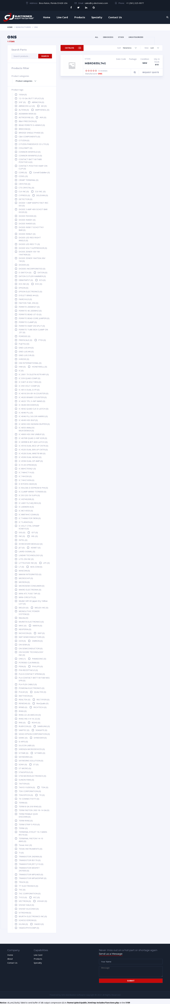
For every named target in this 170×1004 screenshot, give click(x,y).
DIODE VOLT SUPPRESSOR (33, 248)
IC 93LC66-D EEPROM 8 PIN (33, 487)
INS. (34, 536)
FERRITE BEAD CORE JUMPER (34, 318)
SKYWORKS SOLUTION (31, 760)
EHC (38, 284)
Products (79, 17)
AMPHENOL (42, 109)
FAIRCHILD (25, 299)
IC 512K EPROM (28, 464)
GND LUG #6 (26, 351)
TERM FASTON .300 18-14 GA (34, 810)
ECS (42, 280)
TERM (23, 802)
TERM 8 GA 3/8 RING (30, 806)
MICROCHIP (26, 578)
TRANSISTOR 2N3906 (30, 856)
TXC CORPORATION (30, 893)
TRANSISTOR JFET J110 (31, 864)
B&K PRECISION (28, 121)
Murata (23, 617)
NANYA (37, 625)
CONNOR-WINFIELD (30, 151)
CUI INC (24, 191)
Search (45, 56)
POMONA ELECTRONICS (31, 688)
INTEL (23, 540)
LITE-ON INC (26, 559)
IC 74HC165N (26, 480)
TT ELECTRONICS (28, 886)
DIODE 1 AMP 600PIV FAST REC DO (33, 204)
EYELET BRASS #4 (28, 295)
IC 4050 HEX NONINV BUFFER (34, 424)
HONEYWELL (39, 366)
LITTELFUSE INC (28, 563)
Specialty (96, 17)
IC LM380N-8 (26, 506)
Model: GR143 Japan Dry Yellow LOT (33, 602)
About (10, 958)
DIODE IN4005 (27, 223)
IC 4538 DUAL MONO (30, 457)
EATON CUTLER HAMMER (32, 276)
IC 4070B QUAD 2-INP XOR (33, 438)
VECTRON (25, 901)
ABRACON (38, 102)
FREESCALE (25, 340)
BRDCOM (24, 129)
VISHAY (42, 901)
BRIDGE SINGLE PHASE (31, 132)
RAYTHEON (26, 695)
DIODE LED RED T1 (29, 244)
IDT (34, 532)
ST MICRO (25, 768)
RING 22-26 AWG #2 (30, 714)
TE (42, 795)
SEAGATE (41, 730)
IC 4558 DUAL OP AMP (31, 461)
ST (36, 764)
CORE (23, 172)
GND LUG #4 (26, 347)
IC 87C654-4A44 (28, 484)
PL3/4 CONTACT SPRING (32, 674)
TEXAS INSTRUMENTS (30, 848)
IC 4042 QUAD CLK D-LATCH (33, 408)
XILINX (23, 924)
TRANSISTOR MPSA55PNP (32, 878)
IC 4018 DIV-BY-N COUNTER (33, 393)
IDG (22, 532)
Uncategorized (136, 37)
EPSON (23, 287)
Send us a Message (110, 953)
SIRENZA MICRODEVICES (32, 749)
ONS (22, 658)
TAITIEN (24, 783)
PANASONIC (39, 658)
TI (21, 852)
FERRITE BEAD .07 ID (30, 314)
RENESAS (24, 703)
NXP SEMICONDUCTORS (31, 637)
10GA (23, 94)
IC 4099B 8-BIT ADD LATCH (33, 442)
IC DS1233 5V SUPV (29, 495)
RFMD (23, 707)
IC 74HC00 (25, 476)
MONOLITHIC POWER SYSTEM (29, 612)
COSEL (23, 176)
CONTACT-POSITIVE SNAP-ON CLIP (33, 167)
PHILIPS (37, 666)
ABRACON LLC (27, 106)
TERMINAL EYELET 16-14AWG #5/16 (33, 833)
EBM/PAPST (26, 280)
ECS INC (24, 284)
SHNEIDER (40, 737)
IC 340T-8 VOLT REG (30, 382)
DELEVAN (42, 195)
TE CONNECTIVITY (29, 798)
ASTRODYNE (26, 117)
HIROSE (24, 359)
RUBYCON (25, 726)
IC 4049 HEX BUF (28, 420)
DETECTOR (25, 199)
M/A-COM (36, 566)
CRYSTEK (24, 184)
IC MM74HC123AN (29, 514)
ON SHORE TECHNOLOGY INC (31, 653)
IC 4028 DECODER (29, 404)
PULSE (23, 692)
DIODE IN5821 (27, 234)
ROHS (36, 722)
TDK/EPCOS (26, 795)
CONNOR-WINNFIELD (30, 155)
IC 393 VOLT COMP (29, 385)
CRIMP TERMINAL (28, 180)
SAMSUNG (43, 726)
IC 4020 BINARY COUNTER (33, 397)
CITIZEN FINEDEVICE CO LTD (34, 144)
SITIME (23, 753)
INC (22, 536)
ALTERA (24, 109)
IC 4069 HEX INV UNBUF (31, 434)
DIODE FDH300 (27, 216)
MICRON (24, 582)
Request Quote (151, 72)
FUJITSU (24, 343)
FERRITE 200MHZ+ (29, 306)
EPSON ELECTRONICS (30, 291)
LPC (46, 563)
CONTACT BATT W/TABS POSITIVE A (30, 160)
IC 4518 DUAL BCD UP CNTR (33, 445)
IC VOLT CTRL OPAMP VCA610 (29, 527)
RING (23, 711)
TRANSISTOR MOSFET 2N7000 (29, 869)
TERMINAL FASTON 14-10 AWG (31, 839)
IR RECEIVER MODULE (30, 544)
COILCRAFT (25, 148)
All (96, 37)
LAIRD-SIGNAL (27, 551)
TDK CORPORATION (30, 791)
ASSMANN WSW (27, 113)
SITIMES (40, 753)
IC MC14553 (26, 510)
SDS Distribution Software (73, 994)
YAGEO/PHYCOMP (29, 927)
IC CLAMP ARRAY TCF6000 (32, 491)
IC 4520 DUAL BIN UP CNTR (33, 449)
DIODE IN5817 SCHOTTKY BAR (31, 228)
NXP (41, 633)
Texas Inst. (25, 845)
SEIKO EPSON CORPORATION (34, 734)
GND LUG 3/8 (26, 355)
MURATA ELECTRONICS (31, 621)
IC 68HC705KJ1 (27, 468)
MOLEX (23, 607)
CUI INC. (40, 191)
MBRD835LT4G (95, 63)
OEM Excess (108, 37)
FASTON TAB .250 (28, 303)
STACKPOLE (26, 772)
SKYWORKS (25, 756)
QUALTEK (40, 692)
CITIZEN (24, 140)
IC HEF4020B (26, 499)
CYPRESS (24, 195)
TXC (22, 889)
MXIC (22, 625)
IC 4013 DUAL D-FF (29, 389)
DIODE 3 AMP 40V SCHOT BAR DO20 (33, 210)
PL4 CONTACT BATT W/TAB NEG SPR (34, 679)
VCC (36, 897)
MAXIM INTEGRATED (30, 574)
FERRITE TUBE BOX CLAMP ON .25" (33, 331)
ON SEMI (24, 644)
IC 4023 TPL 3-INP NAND (32, 401)
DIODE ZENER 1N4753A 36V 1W (32, 259)
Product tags (17, 89)
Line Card (62, 17)
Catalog (69, 48)
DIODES (24, 264)
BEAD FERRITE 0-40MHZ (32, 125)
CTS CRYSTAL (26, 187)
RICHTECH (39, 707)
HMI (22, 366)
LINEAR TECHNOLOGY (31, 555)
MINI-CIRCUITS (27, 597)
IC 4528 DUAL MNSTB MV (32, 453)
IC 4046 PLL (26, 412)
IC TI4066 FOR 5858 (30, 518)
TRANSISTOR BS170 (30, 860)
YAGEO (39, 924)
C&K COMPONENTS (29, 136)
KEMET (36, 547)
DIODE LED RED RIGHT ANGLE (30, 239)
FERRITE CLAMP (28, 322)
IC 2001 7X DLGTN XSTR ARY (34, 374)
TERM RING (26, 820)
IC (21, 370)
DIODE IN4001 (27, 219)
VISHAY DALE (26, 905)
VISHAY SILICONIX (29, 908)
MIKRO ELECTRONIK (30, 589)
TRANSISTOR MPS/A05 (31, 874)
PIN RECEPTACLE (28, 670)
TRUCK (23, 882)
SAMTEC (24, 730)
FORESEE (24, 336)
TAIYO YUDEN (27, 787)
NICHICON (25, 633)
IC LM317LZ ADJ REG (30, 503)
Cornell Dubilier (41, 172)
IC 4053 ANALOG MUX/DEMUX (26, 429)
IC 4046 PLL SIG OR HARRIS (33, 416)
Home (46, 17)
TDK (44, 787)
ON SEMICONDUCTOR (30, 648)
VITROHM (25, 912)
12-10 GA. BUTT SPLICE (31, 98)
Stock (121, 37)
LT (21, 566)
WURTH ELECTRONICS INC (33, 916)
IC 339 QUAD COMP (29, 378)
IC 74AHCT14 (26, 472)
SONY (23, 764)
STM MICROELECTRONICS (32, 776)
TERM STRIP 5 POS (29, 824)
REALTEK (24, 699)
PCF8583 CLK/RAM (29, 662)
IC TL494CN (26, 522)
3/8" (22, 102)
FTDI (42, 340)
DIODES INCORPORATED (32, 268)
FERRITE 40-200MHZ (30, 310)
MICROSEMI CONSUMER (31, 585)
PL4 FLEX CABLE (28, 684)
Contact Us (115, 17)
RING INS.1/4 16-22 (29, 718)
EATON (42, 272)
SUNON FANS (26, 779)
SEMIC (23, 737)
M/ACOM (24, 570)
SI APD (23, 741)
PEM (22, 666)
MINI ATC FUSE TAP (29, 593)
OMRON (37, 640)
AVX (43, 117)
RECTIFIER (43, 699)
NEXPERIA (25, 629)
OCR (22, 640)
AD (44, 106)
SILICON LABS (27, 745)
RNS (22, 722)
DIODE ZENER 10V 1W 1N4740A (29, 253)
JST (22, 547)
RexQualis (42, 703)
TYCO (23, 897)
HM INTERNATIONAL (30, 363)
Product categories (20, 76)
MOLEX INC (41, 607)
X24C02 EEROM (27, 920)
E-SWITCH (25, 272)
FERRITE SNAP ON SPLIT (32, 325)
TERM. (23, 828)
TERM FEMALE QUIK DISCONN (28, 815)
